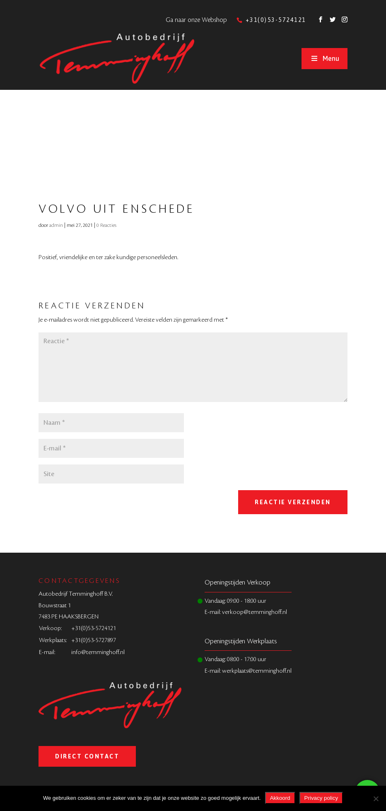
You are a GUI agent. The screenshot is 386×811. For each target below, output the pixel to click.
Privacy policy (321, 798)
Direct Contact (87, 756)
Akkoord (280, 798)
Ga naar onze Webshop (196, 20)
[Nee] (376, 798)
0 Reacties (106, 225)
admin (56, 225)
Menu (324, 58)
